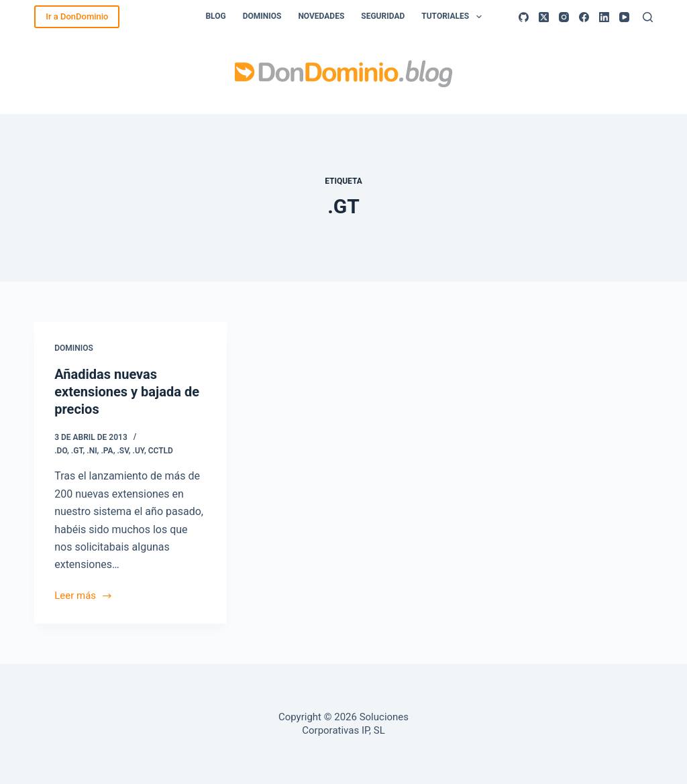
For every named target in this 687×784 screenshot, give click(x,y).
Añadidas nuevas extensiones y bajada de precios (126, 391)
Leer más (83, 597)
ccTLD (160, 450)
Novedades (321, 16)
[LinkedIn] (604, 17)
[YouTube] (624, 17)
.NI (92, 450)
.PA (107, 450)
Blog (215, 16)
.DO (60, 450)
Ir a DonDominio (77, 16)
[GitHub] (524, 17)
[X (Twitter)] (544, 17)
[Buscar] (648, 17)
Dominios (262, 16)
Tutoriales (453, 17)
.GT (77, 450)
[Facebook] (584, 17)
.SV (122, 450)
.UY (138, 450)
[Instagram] (564, 17)
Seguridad (383, 16)
